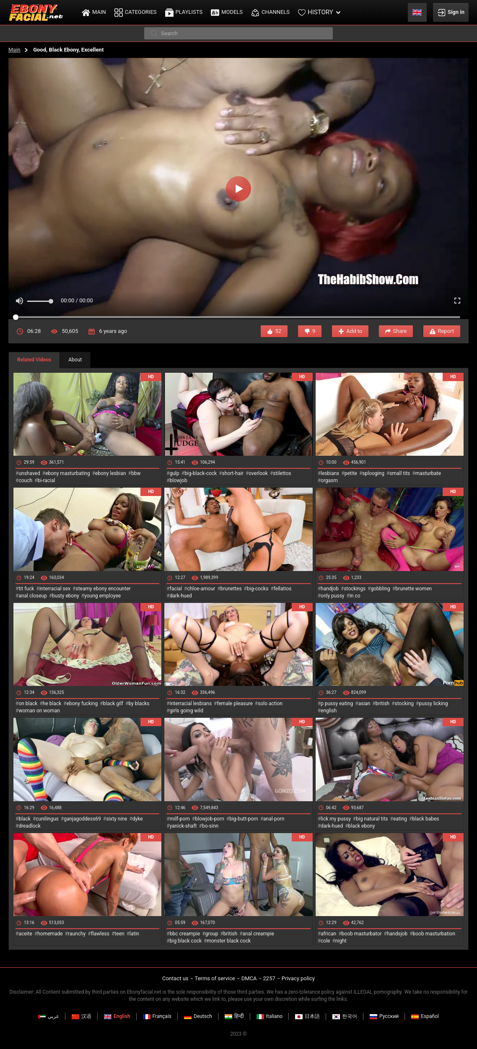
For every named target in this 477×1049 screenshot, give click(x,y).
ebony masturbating (67, 473)
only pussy (332, 596)
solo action (270, 703)
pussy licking (433, 703)
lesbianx (330, 473)
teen (119, 934)
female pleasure (234, 703)
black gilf (113, 703)
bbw (136, 473)
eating (400, 819)
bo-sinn (210, 826)
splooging (373, 473)
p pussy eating (337, 703)
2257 (269, 978)
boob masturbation (434, 934)
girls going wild (186, 711)
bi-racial (46, 480)
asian (364, 703)
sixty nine (116, 819)
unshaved (29, 473)
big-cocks (257, 589)
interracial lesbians (191, 703)
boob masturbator (362, 934)
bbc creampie (185, 934)
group (211, 934)
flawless (100, 934)
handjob (330, 589)
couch (25, 480)
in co (355, 596)
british (382, 703)
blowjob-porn (209, 819)
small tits (399, 473)
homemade (50, 934)
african (328, 934)
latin (134, 934)
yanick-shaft (183, 826)
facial (176, 589)
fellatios (283, 589)
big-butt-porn (243, 819)
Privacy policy (298, 978)
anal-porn (273, 819)
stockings (355, 589)
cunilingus (47, 819)
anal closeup (32, 596)
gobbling (380, 589)
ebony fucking (82, 703)
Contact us (175, 978)
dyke (137, 819)
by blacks (138, 703)
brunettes (231, 589)
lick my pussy (336, 819)
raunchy (77, 934)
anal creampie (258, 934)
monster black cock (229, 941)
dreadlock (29, 826)
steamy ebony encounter (102, 589)
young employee (102, 596)
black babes (425, 819)
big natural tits (372, 819)
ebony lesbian (110, 473)
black (24, 819)
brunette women (413, 589)
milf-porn (180, 819)
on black (27, 703)
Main (14, 50)
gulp (174, 473)
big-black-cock (200, 473)
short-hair (233, 473)
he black (52, 703)
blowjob (178, 480)
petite (351, 473)
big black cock (186, 941)
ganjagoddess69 (82, 819)
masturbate (428, 473)
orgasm (329, 480)
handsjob (397, 934)
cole (325, 941)
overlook (258, 473)
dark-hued (181, 596)
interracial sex (54, 589)
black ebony (361, 826)
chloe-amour (201, 589)
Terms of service (215, 978)
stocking (404, 703)
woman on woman (39, 711)
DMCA (249, 978)
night (341, 941)
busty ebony (65, 596)
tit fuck (26, 589)
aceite (25, 934)
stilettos (282, 473)
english (329, 711)
